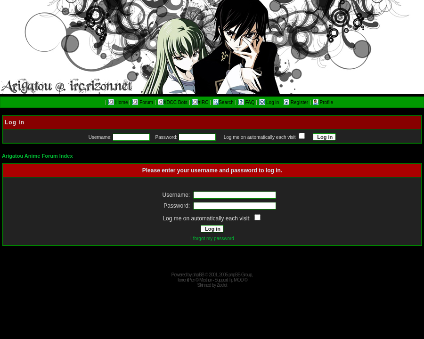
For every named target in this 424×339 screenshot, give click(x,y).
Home (118, 102)
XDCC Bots (173, 102)
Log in (269, 102)
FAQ (247, 102)
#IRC (200, 102)
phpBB (198, 274)
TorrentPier (186, 279)
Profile (323, 102)
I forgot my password (212, 238)
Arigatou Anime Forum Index (37, 156)
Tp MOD (236, 279)
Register (297, 102)
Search (223, 102)
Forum (142, 102)
